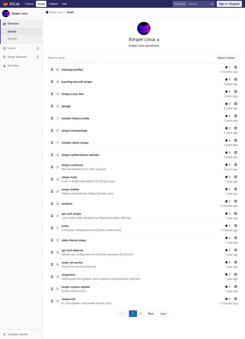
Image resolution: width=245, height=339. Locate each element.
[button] (21, 334)
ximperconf (68, 299)
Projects (29, 4)
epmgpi (66, 106)
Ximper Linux (54, 12)
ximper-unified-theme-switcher (80, 155)
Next (151, 313)
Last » (163, 313)
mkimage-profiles (72, 69)
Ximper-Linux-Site (73, 94)
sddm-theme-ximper (74, 240)
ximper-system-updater (76, 286)
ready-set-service (72, 262)
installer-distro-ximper (75, 142)
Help (64, 4)
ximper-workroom (72, 165)
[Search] (202, 4)
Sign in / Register (229, 3)
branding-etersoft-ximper (77, 81)
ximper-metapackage (74, 130)
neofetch (67, 203)
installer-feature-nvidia (75, 118)
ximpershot (68, 274)
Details (70, 12)
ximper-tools (69, 177)
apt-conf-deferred (72, 250)
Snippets (53, 4)
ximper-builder (70, 189)
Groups (41, 4)
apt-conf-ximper (71, 213)
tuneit (65, 226)
